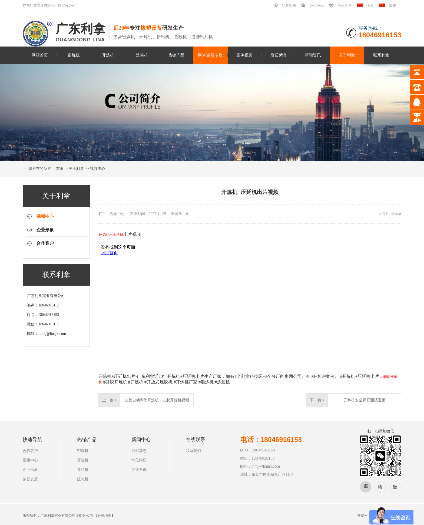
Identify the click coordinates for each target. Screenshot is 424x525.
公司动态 (139, 451)
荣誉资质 (30, 479)
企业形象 (45, 229)
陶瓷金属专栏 (210, 55)
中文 (370, 6)
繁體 (392, 6)
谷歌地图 (104, 515)
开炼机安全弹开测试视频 (364, 400)
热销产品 (176, 55)
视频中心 (97, 169)
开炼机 (108, 55)
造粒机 (142, 55)
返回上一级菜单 (390, 214)
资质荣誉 (279, 55)
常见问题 (139, 460)
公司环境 (317, 6)
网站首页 (40, 55)
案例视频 (244, 55)
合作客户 (344, 6)
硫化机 (82, 479)
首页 (60, 169)
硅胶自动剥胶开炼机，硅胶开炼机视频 (157, 400)
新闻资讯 (313, 55)
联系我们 (193, 451)
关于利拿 (347, 55)
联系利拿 (381, 55)
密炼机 (74, 55)
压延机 (118, 235)
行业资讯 (139, 470)
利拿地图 (289, 6)
